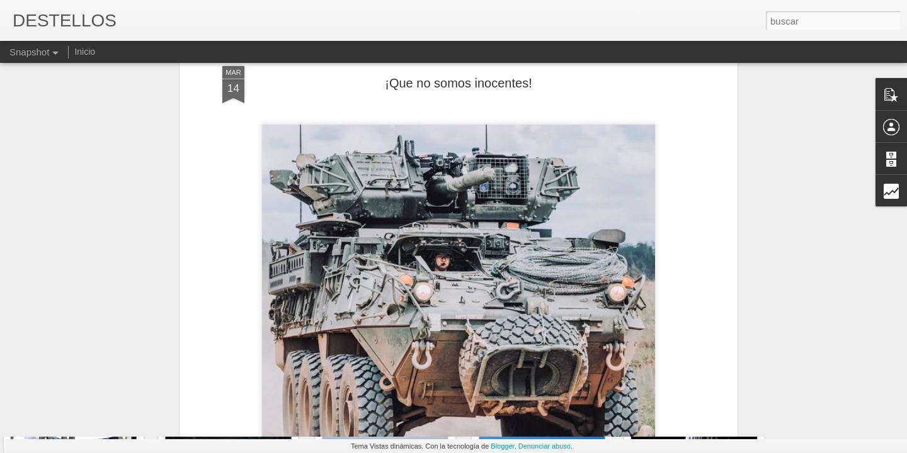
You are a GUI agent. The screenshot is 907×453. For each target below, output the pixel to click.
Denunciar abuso (544, 446)
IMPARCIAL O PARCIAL (243, 394)
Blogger (502, 446)
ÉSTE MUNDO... (690, 394)
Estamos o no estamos (388, 389)
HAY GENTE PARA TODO (88, 387)
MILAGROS (541, 387)
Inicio (84, 52)
